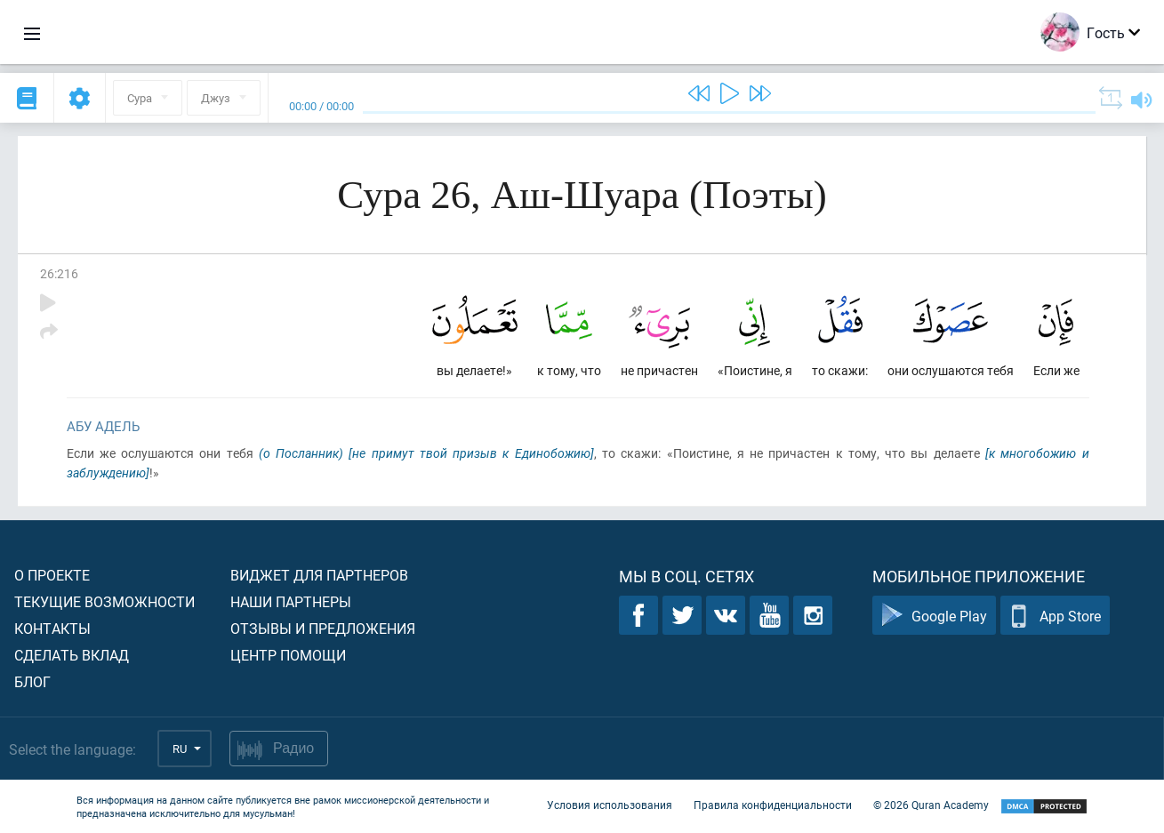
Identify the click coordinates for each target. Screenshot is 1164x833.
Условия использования (609, 804)
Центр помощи (288, 654)
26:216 (59, 273)
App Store (1055, 615)
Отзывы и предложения (322, 628)
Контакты (52, 628)
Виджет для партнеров (319, 574)
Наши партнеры (290, 601)
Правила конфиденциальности (773, 804)
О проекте (52, 574)
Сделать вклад (71, 654)
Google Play (934, 615)
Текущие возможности (104, 601)
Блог (32, 681)
